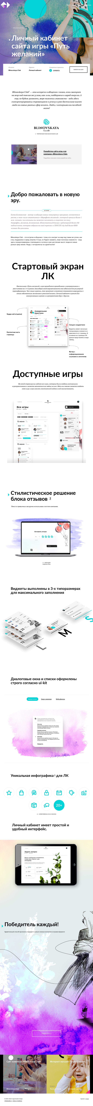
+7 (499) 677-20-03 (19, 6)
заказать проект (46, 1034)
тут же (87, 1099)
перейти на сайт (78, 69)
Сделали (88, 5)
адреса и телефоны (17, 1101)
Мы (73, 5)
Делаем (79, 5)
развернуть (56, 70)
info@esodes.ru (18, 4)
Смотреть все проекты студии (88, 1073)
